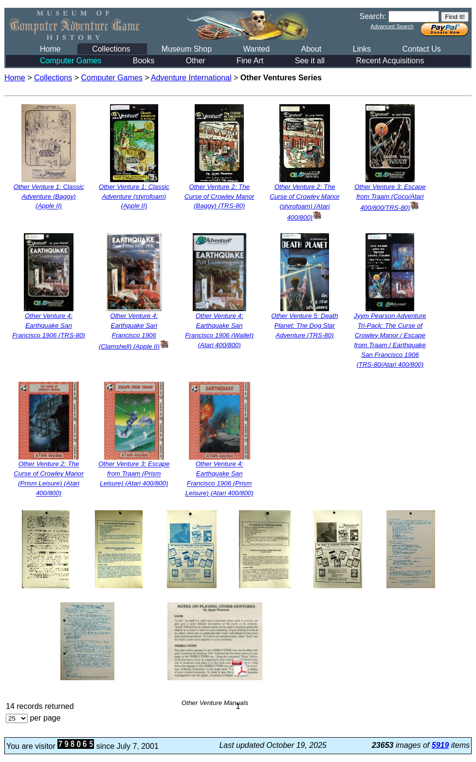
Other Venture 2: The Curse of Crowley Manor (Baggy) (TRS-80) (219, 196)
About (311, 49)
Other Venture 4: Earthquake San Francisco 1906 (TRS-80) (48, 325)
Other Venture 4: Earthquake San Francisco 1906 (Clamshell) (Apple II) (134, 331)
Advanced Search (391, 26)
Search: (372, 16)
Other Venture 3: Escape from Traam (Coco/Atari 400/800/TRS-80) (389, 197)
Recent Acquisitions (390, 60)
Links (362, 49)
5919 (440, 745)
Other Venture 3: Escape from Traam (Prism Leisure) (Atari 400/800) (133, 474)
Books (143, 60)
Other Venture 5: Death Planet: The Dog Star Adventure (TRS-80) (304, 325)
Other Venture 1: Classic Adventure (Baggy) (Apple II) (49, 196)
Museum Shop (187, 49)
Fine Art (250, 60)
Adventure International (191, 78)
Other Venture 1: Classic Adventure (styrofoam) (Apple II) (134, 196)
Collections (111, 49)
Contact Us (422, 49)
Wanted (256, 49)
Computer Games (70, 60)
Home (50, 49)
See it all (310, 60)
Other (195, 60)
